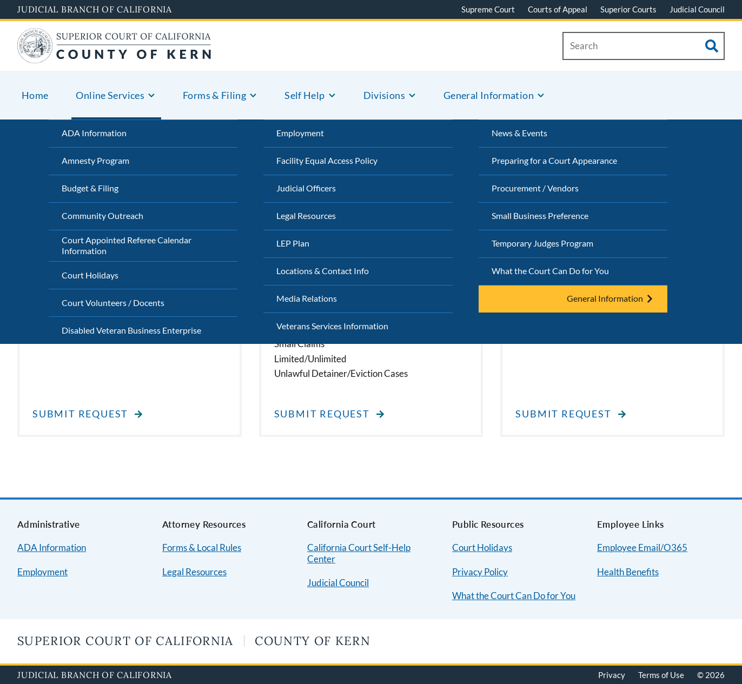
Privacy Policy (480, 571)
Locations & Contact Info (322, 270)
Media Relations (306, 298)
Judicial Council (697, 9)
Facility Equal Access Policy (326, 160)
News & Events (519, 133)
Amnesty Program (95, 160)
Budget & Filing (90, 188)
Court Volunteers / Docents (113, 302)
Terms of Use (661, 675)
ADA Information (94, 133)
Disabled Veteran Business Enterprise (131, 330)
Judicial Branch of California (94, 9)
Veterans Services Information (332, 326)
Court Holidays (90, 275)
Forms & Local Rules (201, 547)
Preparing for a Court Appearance (554, 160)
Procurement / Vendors (535, 188)
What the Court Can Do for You (550, 270)
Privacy (611, 675)
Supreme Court (488, 9)
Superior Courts (628, 9)
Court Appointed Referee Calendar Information (126, 245)
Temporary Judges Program (542, 243)
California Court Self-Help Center (358, 553)
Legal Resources (306, 215)
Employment (300, 133)
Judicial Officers (306, 188)
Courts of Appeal (557, 9)
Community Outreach (102, 215)
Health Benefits (628, 571)
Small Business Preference (540, 215)
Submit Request (80, 414)
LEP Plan (292, 243)
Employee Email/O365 (642, 547)
